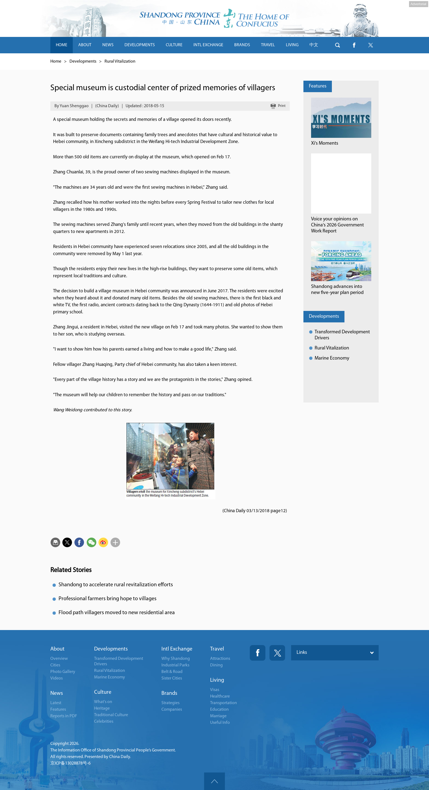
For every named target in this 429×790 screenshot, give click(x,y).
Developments (82, 61)
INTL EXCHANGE (208, 45)
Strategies (170, 703)
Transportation (223, 703)
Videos (56, 678)
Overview (59, 659)
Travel (217, 649)
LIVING (292, 45)
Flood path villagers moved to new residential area (117, 613)
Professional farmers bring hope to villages (107, 599)
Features (317, 86)
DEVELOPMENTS (139, 45)
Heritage (102, 708)
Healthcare (220, 696)
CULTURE (174, 45)
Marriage (218, 716)
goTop (214, 781)
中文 (313, 45)
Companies (171, 709)
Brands (169, 693)
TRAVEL (268, 45)
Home (55, 61)
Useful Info (220, 723)
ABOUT (84, 45)
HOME (61, 45)
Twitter (277, 653)
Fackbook (257, 653)
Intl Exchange (176, 649)
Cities (55, 665)
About (57, 649)
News (56, 693)
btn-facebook (354, 45)
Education (219, 709)
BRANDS (242, 45)
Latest (55, 703)
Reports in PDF (63, 716)
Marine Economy (332, 358)
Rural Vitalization (120, 61)
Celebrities (103, 721)
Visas (214, 690)
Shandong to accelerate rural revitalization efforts (116, 585)
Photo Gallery (62, 672)
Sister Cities (171, 678)
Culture (102, 692)
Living (217, 680)
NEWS (108, 45)
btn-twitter (370, 45)
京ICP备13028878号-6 (70, 763)
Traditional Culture (111, 715)
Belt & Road (171, 672)
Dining (216, 665)
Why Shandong (175, 659)
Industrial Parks (175, 665)
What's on (103, 702)
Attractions (220, 659)
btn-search (337, 45)
